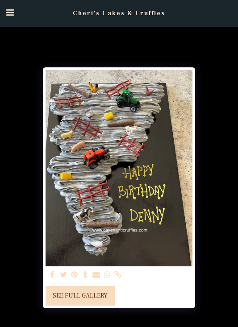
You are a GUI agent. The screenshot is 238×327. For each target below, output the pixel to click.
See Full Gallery (80, 296)
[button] (9, 13)
